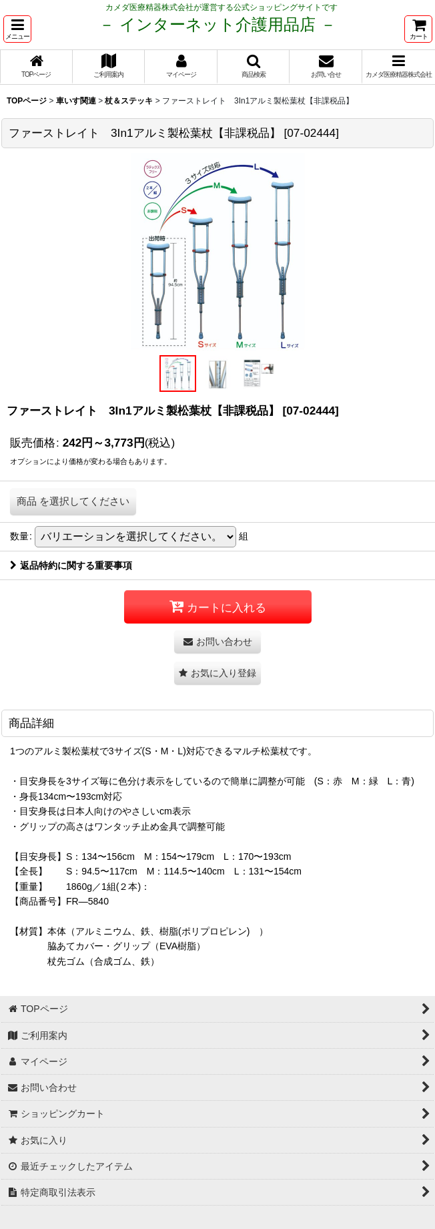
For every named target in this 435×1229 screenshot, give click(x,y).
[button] (17, 29)
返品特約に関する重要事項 (71, 565)
